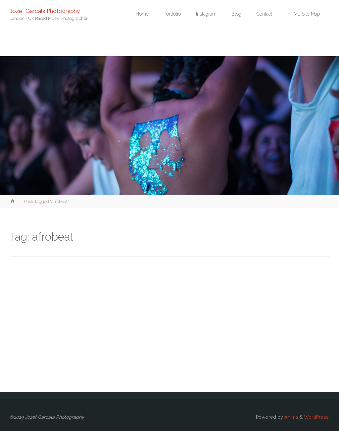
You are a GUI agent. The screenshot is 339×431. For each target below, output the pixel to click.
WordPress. (317, 417)
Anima (290, 417)
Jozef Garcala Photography (45, 10)
